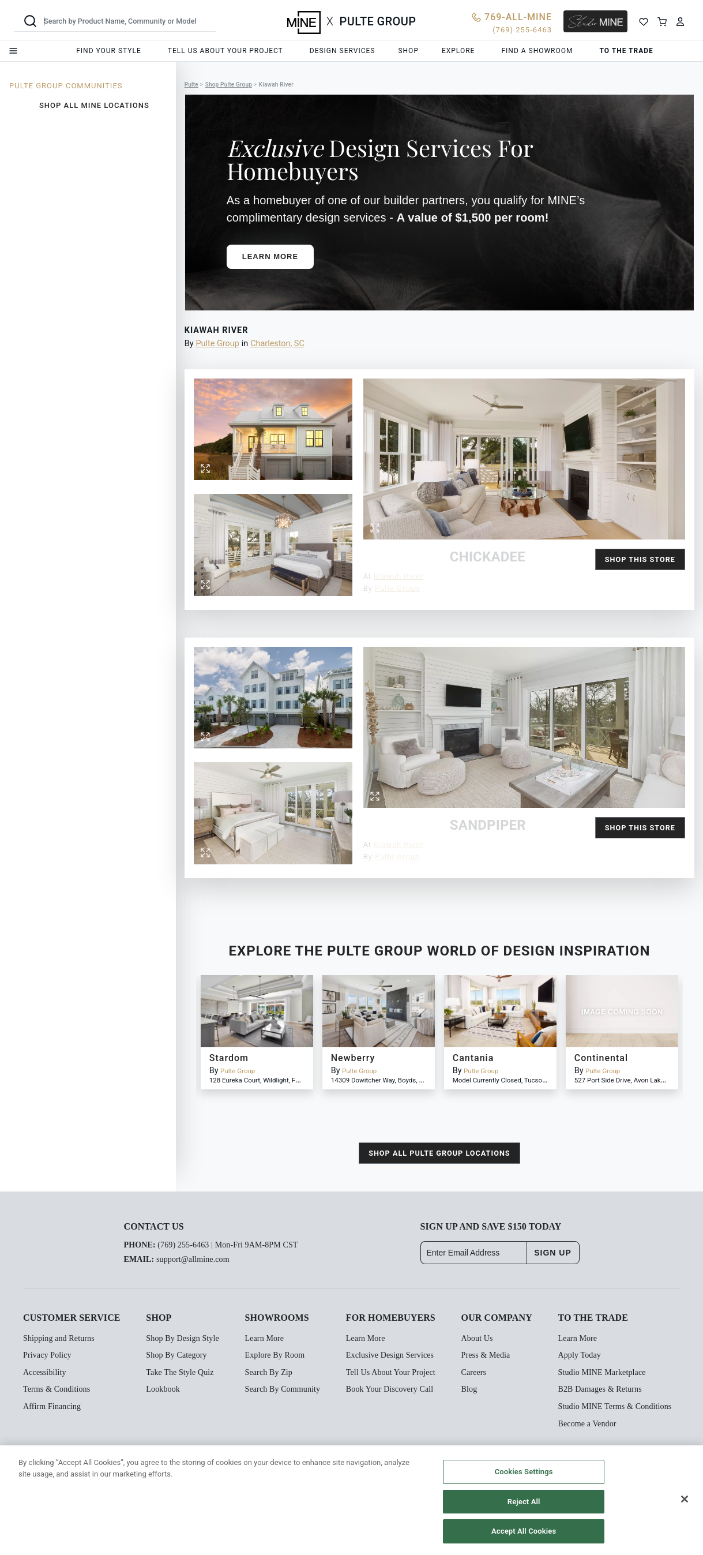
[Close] (684, 1499)
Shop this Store (640, 559)
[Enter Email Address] (473, 1252)
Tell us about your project (225, 51)
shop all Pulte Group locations (439, 1153)
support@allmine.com (193, 1259)
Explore (458, 51)
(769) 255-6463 (183, 1245)
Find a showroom (537, 51)
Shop (408, 51)
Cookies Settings (524, 1471)
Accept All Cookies (523, 1531)
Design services (342, 51)
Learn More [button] (270, 256)
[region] (351, 1500)
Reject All (523, 1501)
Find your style (108, 51)
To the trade (626, 51)
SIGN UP (553, 1252)
